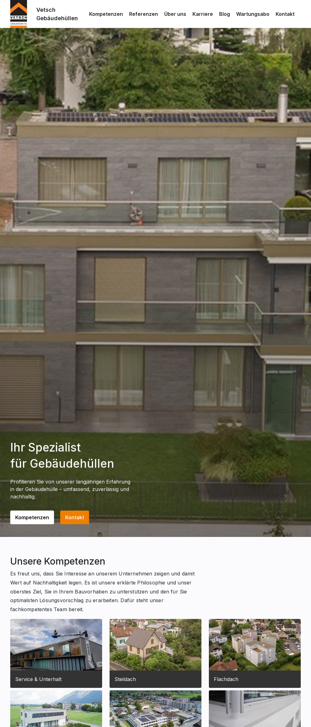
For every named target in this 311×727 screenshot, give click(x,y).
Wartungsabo (252, 14)
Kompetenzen (106, 14)
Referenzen (143, 14)
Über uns (175, 14)
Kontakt (285, 14)
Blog (224, 14)
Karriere (202, 14)
